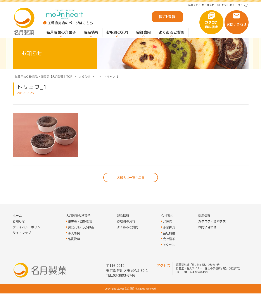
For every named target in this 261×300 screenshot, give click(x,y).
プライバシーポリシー (28, 233)
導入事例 (74, 239)
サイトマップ (22, 239)
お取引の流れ (117, 32)
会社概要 (169, 239)
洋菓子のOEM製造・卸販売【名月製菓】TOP (43, 82)
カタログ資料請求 (211, 24)
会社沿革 (169, 245)
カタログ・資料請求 (212, 227)
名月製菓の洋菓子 (61, 32)
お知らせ (84, 82)
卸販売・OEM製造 (80, 228)
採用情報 (167, 16)
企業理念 (169, 234)
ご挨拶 (167, 228)
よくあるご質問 (172, 32)
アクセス (169, 251)
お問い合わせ (236, 24)
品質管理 (74, 245)
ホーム (17, 222)
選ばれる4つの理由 (81, 234)
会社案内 (143, 32)
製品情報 (91, 32)
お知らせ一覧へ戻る (130, 183)
